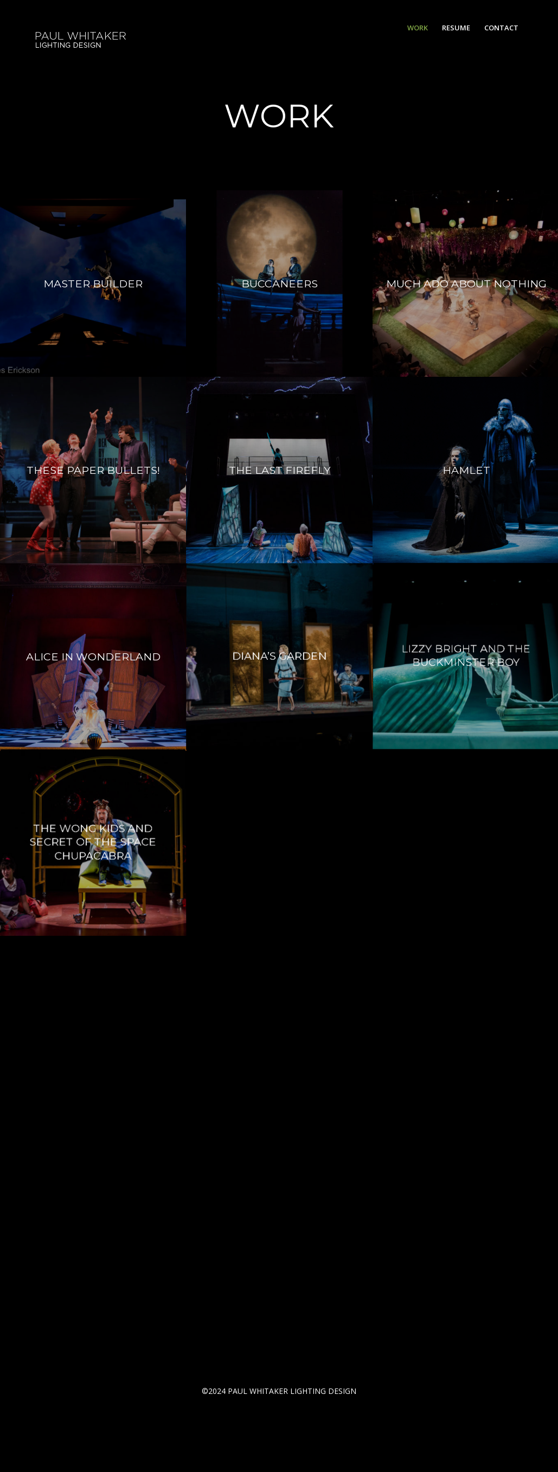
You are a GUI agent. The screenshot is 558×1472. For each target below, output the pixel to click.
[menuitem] (417, 28)
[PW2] (81, 27)
